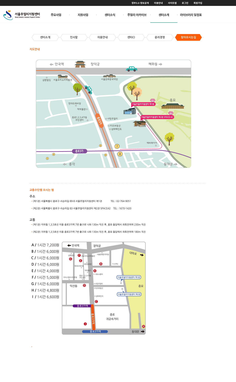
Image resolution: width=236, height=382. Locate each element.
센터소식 (110, 14)
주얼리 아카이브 (136, 14)
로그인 (185, 3)
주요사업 (56, 14)
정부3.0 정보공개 (140, 3)
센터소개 (164, 14)
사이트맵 (172, 3)
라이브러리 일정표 (191, 14)
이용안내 (158, 3)
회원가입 (198, 3)
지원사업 (83, 14)
